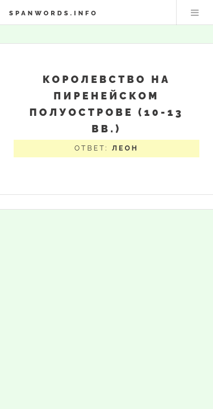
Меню (195, 12)
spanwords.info (53, 13)
